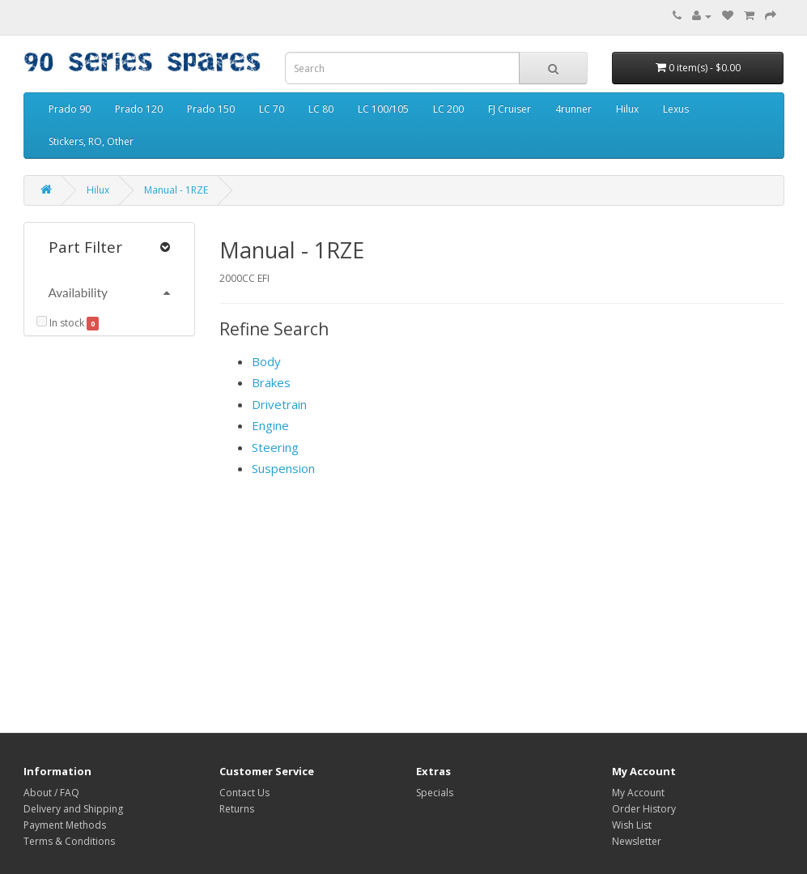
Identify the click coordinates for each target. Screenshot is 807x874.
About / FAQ (51, 792)
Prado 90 (70, 109)
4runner (573, 109)
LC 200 (448, 109)
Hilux (627, 109)
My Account (638, 792)
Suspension (283, 468)
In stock (60, 323)
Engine (270, 425)
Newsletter (636, 841)
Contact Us (244, 792)
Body (266, 361)
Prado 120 (139, 109)
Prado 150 (211, 109)
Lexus (676, 109)
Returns (236, 809)
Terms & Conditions (69, 841)
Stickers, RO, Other (91, 141)
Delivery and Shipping (73, 809)
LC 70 (271, 109)
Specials (434, 792)
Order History (644, 809)
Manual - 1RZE (176, 190)
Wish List (632, 825)
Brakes (271, 382)
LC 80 (320, 109)
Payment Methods (64, 825)
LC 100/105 (383, 109)
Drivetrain (279, 404)
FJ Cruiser (509, 109)
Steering (275, 447)
